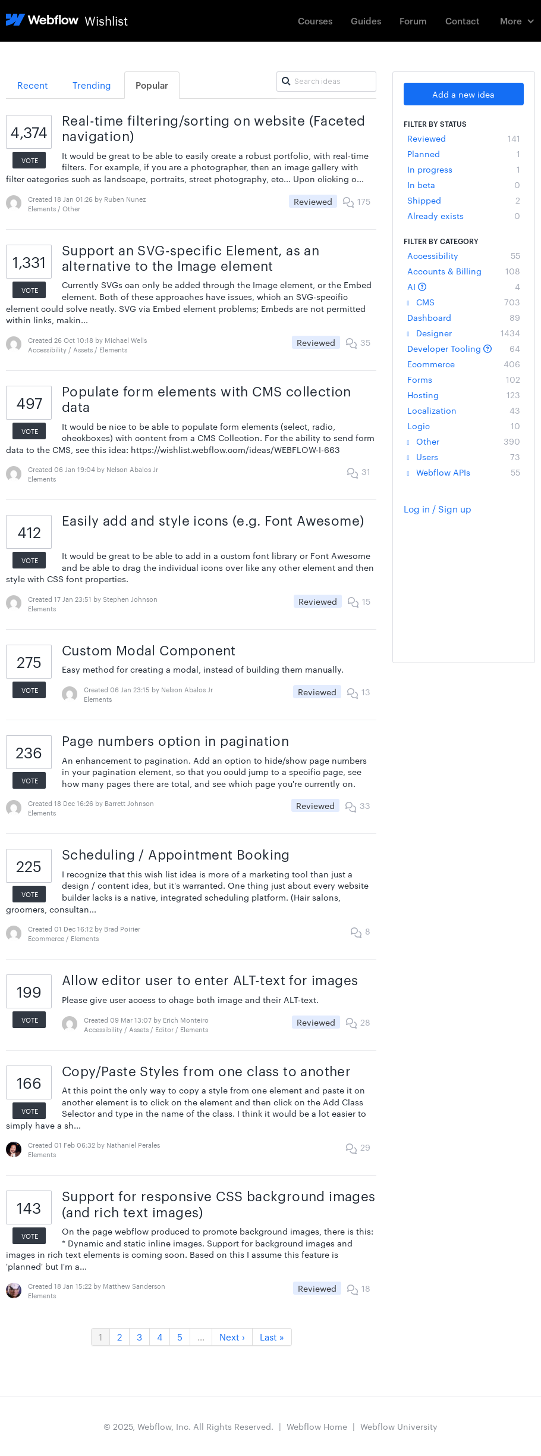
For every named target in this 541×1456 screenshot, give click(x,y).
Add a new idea (463, 94)
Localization (464, 410)
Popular (152, 85)
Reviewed (464, 138)
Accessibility (464, 255)
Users (464, 457)
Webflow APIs (464, 472)
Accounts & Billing (464, 271)
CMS (464, 302)
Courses (315, 20)
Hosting (464, 395)
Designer (464, 333)
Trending (92, 85)
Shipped (464, 200)
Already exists (464, 215)
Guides (366, 20)
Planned (464, 154)
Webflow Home (317, 1426)
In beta (464, 184)
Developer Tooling (464, 348)
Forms (464, 379)
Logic (464, 426)
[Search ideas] (326, 81)
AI (464, 286)
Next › (232, 1336)
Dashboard (464, 317)
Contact (462, 20)
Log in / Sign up (437, 508)
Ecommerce (464, 364)
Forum (413, 20)
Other (464, 441)
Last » (272, 1336)
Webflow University (399, 1426)
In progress (464, 169)
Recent (32, 85)
